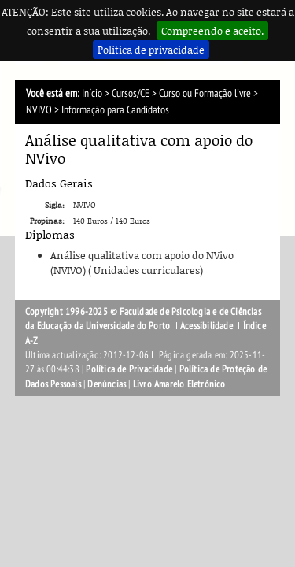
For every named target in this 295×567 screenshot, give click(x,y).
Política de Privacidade (129, 369)
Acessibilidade (206, 326)
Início (92, 93)
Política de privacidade (151, 50)
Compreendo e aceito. (212, 31)
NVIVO (39, 110)
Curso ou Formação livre (205, 93)
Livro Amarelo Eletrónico (179, 384)
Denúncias (106, 384)
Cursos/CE (130, 93)
